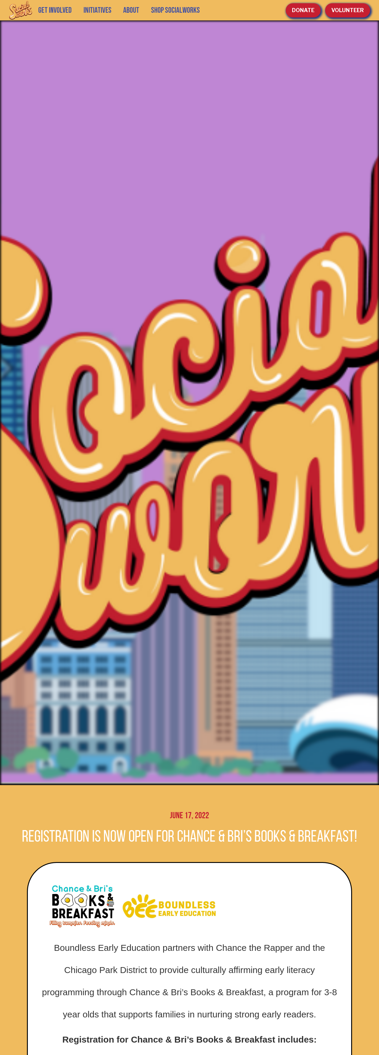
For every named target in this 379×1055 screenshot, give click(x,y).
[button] (97, 10)
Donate (303, 10)
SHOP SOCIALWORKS (175, 10)
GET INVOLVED (55, 10)
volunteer (347, 10)
